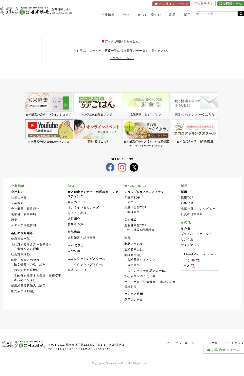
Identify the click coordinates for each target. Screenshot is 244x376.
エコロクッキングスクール (87, 272)
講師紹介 (74, 226)
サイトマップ (190, 252)
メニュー (133, 209)
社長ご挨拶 (19, 205)
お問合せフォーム (226, 357)
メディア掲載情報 (23, 233)
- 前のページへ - (122, 63)
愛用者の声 (132, 307)
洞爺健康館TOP (135, 233)
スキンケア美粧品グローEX (146, 278)
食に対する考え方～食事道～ (31, 252)
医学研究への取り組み (30, 272)
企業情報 (108, 14)
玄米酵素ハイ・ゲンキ (143, 267)
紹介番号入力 (203, 3)
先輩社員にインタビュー (198, 216)
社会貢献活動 (20, 262)
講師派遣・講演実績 (82, 245)
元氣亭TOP (132, 205)
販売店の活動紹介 (23, 298)
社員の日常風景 (192, 222)
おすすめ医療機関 (26, 277)
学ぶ (126, 14)
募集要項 (187, 211)
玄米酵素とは (133, 257)
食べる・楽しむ (149, 14)
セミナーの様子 (79, 220)
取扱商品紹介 (133, 262)
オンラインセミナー (82, 215)
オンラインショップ (173, 3)
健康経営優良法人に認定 (28, 293)
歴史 (14, 227)
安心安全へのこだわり (140, 284)
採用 (187, 14)
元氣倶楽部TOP (135, 215)
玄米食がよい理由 (26, 256)
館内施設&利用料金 (141, 237)
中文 (187, 273)
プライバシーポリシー (196, 241)
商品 (172, 14)
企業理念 (17, 211)
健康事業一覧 (20, 246)
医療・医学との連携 (25, 267)
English (189, 267)
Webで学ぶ (76, 258)
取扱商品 (133, 219)
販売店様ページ (230, 3)
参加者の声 (75, 232)
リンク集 (187, 247)
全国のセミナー (79, 209)
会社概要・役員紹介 (25, 216)
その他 (186, 230)
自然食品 (133, 273)
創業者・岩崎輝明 (23, 222)
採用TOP (187, 205)
